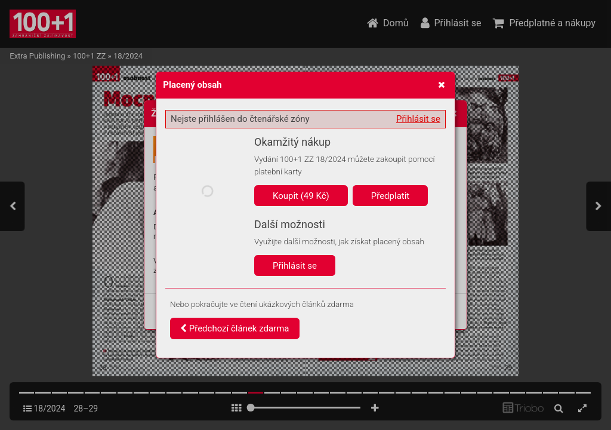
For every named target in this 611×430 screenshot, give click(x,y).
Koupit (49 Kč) (301, 196)
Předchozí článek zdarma (234, 328)
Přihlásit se (418, 118)
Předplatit (390, 196)
